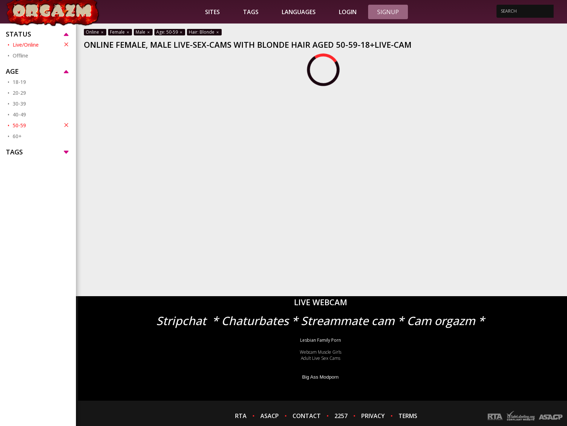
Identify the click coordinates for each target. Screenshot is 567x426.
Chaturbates (255, 320)
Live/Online (41, 44)
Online (95, 32)
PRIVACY (373, 416)
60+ (17, 136)
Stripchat (181, 320)
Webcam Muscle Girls (320, 352)
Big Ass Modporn (320, 377)
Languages (299, 12)
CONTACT (307, 416)
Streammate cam (348, 320)
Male (143, 32)
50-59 (41, 125)
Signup (388, 12)
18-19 (19, 81)
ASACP (269, 416)
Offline (20, 55)
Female (120, 32)
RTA (241, 416)
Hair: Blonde (204, 32)
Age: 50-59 (169, 32)
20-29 (19, 92)
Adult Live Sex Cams (320, 358)
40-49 (19, 114)
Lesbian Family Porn (320, 340)
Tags (251, 12)
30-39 (19, 103)
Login (348, 12)
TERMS (407, 416)
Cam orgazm (441, 320)
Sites (212, 12)
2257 (341, 416)
